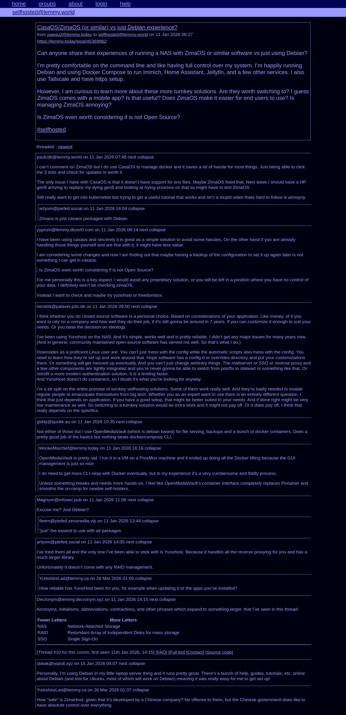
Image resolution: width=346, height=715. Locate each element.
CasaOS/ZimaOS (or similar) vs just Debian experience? (107, 27)
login (101, 3)
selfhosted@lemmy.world (43, 12)
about (76, 3)
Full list (177, 652)
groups (47, 3)
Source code (219, 652)
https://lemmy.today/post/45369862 (72, 41)
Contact (195, 652)
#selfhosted (51, 129)
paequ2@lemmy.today (69, 34)
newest (65, 146)
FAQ (161, 652)
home (19, 3)
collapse (146, 157)
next (132, 157)
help (125, 3)
